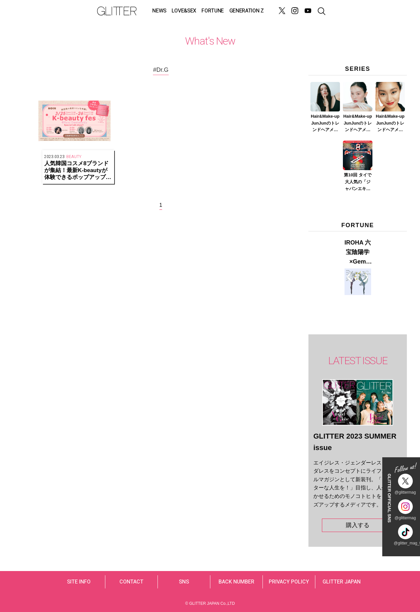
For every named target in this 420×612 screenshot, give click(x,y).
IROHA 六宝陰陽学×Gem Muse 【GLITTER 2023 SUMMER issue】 (357, 252)
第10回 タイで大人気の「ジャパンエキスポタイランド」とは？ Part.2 (357, 182)
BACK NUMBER (236, 582)
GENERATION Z (246, 11)
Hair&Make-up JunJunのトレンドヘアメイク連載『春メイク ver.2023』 (357, 123)
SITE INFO (79, 582)
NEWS (159, 11)
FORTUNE (212, 11)
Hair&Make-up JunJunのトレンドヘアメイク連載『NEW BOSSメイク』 (325, 123)
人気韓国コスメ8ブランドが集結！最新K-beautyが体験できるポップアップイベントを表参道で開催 (77, 170)
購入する (357, 525)
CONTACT (131, 582)
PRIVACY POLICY (289, 582)
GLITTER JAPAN (342, 582)
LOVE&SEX (184, 11)
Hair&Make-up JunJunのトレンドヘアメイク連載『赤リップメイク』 (390, 123)
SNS (184, 582)
